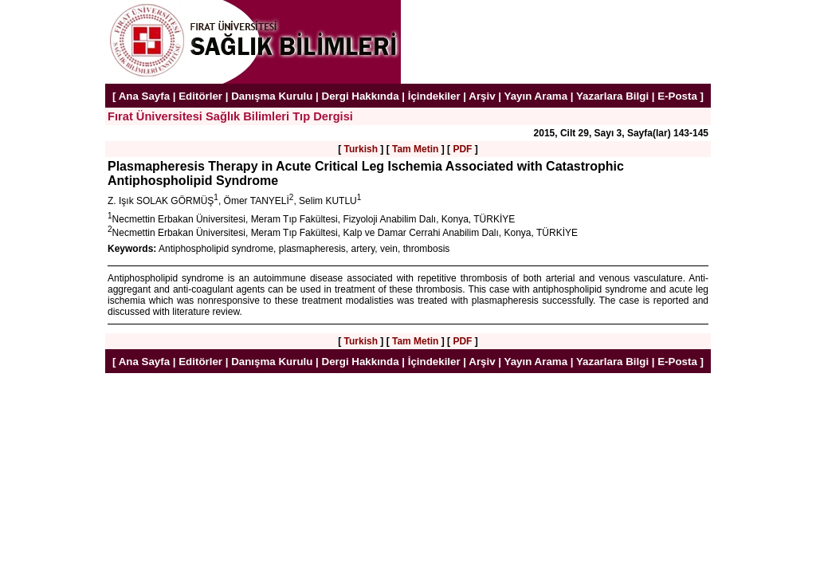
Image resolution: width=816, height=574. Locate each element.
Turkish (361, 149)
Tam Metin (415, 149)
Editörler (200, 96)
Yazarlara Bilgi (612, 96)
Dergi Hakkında (360, 96)
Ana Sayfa (144, 96)
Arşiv (482, 96)
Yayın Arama (536, 96)
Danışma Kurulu (271, 96)
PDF (462, 149)
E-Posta (677, 96)
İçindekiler (434, 96)
